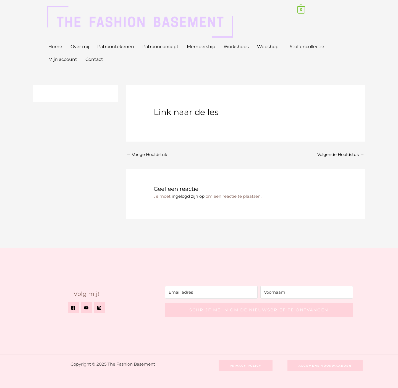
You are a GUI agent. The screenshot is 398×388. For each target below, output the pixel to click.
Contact (94, 59)
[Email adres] (211, 292)
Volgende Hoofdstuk (340, 154)
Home (55, 46)
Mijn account (62, 59)
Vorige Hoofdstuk (147, 154)
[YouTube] (86, 307)
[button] (269, 46)
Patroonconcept (160, 46)
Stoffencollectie (307, 46)
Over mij (79, 46)
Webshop (268, 46)
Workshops (236, 46)
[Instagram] (99, 307)
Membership (201, 46)
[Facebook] (73, 307)
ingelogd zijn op (188, 196)
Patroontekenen (115, 46)
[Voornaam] (306, 292)
